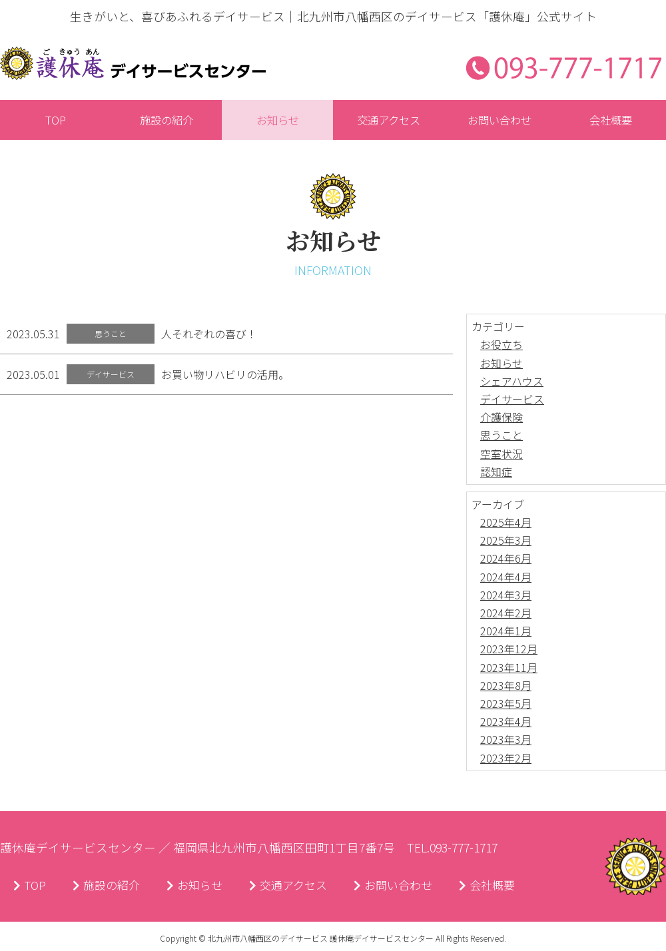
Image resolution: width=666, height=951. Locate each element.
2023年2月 (505, 759)
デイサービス (512, 400)
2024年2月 (505, 613)
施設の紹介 (109, 886)
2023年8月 (505, 686)
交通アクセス (297, 886)
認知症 (496, 472)
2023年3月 (505, 741)
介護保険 (501, 418)
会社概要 (503, 886)
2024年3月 (505, 595)
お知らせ (501, 364)
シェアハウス (511, 382)
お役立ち (501, 346)
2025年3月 (505, 541)
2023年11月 (508, 668)
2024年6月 (505, 559)
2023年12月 (508, 650)
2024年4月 (505, 577)
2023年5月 (505, 704)
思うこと (501, 436)
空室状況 (501, 454)
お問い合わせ (406, 886)
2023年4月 (505, 722)
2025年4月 (505, 523)
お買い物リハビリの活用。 (225, 375)
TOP (30, 886)
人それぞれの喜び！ (209, 334)
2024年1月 (505, 631)
